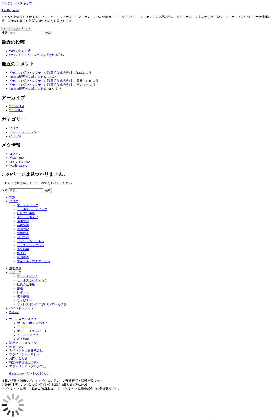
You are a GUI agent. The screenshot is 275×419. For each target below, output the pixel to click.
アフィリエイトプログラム (27, 366)
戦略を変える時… (21, 50)
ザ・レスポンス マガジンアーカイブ (41, 304)
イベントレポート (21, 308)
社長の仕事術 (26, 213)
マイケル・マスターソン (33, 261)
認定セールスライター (24, 343)
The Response (10, 10)
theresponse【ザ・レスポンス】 (30, 373)
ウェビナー (24, 300)
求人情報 (23, 339)
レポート (23, 292)
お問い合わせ (18, 358)
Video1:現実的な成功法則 (26, 76)
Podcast (14, 312)
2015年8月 (16, 110)
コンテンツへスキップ (17, 3)
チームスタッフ (27, 335)
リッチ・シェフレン (23, 132)
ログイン (15, 153)
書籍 (20, 288)
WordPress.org (18, 165)
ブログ (13, 128)
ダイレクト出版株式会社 (26, 350)
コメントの (20, 161)
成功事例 (15, 268)
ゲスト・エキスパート (32, 331)
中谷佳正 (23, 233)
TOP (12, 197)
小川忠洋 (15, 136)
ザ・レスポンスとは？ (24, 319)
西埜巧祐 (23, 249)
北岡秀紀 (23, 229)
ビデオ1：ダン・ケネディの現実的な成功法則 (40, 72)
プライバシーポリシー (24, 354)
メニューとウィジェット (16, 28)
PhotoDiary (16, 346)
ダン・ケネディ (27, 217)
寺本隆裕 (23, 225)
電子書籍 (23, 296)
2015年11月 (16, 106)
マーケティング (27, 205)
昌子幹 (21, 253)
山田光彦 (23, 237)
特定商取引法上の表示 (24, 362)
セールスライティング (32, 209)
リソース (15, 272)
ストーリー (24, 327)
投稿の (16, 157)
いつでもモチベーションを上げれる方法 (36, 55)
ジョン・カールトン (30, 241)
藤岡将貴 (23, 257)
